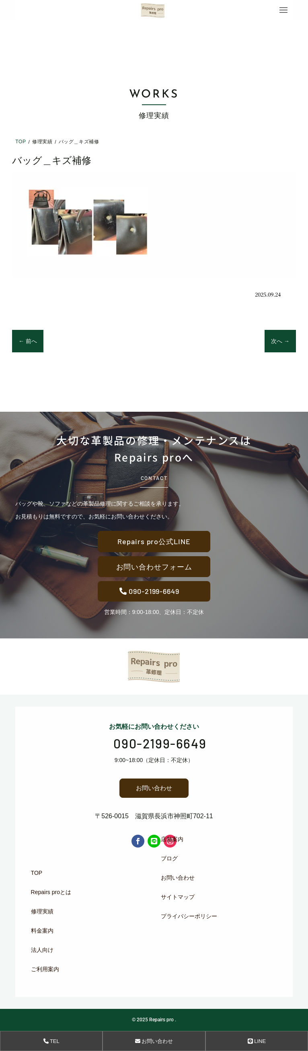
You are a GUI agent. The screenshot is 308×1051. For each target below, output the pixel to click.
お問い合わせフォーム (154, 566)
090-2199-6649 (154, 591)
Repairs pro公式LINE (153, 541)
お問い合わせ (154, 788)
